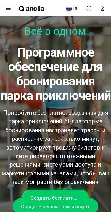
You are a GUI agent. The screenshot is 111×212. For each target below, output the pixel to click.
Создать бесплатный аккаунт (59, 198)
